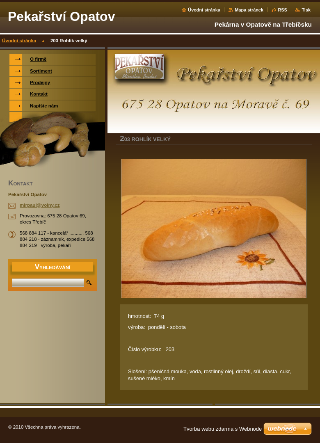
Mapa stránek (249, 9)
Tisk (306, 9)
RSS (282, 9)
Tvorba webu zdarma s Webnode (222, 429)
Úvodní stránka (204, 9)
